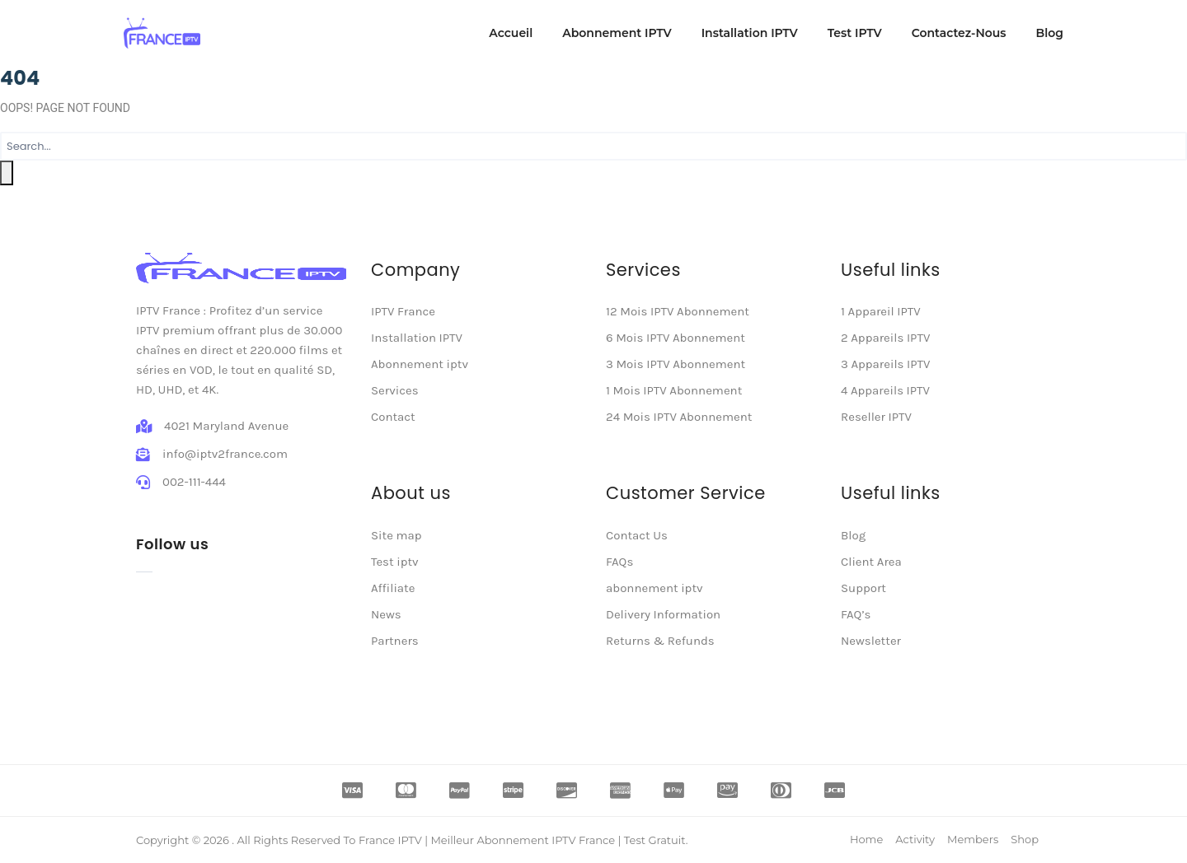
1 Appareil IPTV (881, 311)
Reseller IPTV (876, 416)
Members (972, 839)
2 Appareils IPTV (885, 337)
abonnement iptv (654, 588)
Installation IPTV (749, 33)
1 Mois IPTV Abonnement (674, 390)
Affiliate (393, 588)
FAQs (619, 561)
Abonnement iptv (419, 364)
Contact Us (637, 535)
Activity (915, 839)
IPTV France (403, 311)
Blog (1049, 33)
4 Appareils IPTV (885, 390)
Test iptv (395, 561)
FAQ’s (855, 614)
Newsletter (871, 640)
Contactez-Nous (959, 33)
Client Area (871, 561)
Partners (395, 640)
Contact (393, 416)
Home (866, 839)
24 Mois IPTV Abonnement (679, 416)
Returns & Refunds (660, 640)
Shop (1025, 839)
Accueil (511, 33)
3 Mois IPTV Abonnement (675, 364)
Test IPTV (855, 33)
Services (395, 390)
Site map (396, 535)
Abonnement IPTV (616, 33)
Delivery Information (663, 614)
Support (863, 588)
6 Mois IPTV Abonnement (675, 337)
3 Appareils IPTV (886, 364)
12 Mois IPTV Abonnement (677, 311)
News (386, 614)
